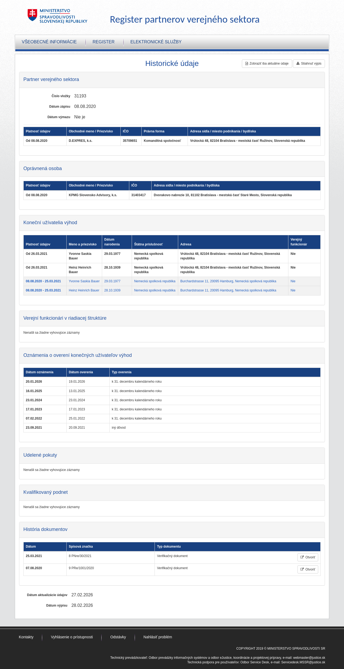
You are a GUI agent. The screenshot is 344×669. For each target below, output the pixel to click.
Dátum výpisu (56, 605)
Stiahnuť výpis (308, 63)
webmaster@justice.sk (309, 658)
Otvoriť (307, 557)
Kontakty (26, 637)
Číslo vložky (61, 96)
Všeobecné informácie (49, 42)
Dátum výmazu (59, 117)
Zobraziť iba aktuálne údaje (267, 63)
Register (103, 42)
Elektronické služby (155, 42)
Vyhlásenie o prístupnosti (72, 637)
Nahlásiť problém (158, 637)
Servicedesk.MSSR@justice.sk (303, 662)
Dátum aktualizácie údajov (47, 595)
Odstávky (118, 637)
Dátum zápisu (59, 106)
